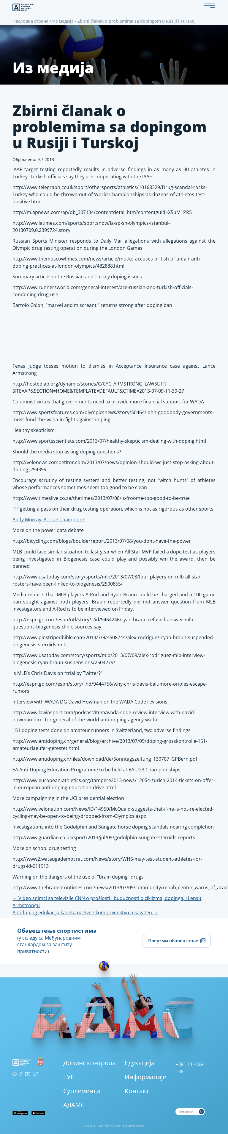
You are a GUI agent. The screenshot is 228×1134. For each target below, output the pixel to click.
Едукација (140, 1063)
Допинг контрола (89, 1063)
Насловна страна (30, 21)
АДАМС (74, 1105)
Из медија (63, 21)
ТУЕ (68, 1077)
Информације (145, 1077)
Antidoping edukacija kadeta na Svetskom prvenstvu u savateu (85, 912)
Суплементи (81, 1091)
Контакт (137, 1091)
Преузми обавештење (176, 941)
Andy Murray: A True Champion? (48, 519)
